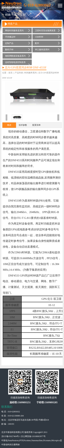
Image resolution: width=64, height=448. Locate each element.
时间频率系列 (41, 56)
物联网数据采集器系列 (15, 56)
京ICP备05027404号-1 (11, 436)
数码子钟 (9, 49)
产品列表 (19, 73)
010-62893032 (14, 411)
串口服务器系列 (42, 49)
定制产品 (9, 43)
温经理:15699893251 (20, 402)
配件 (37, 43)
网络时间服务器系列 (14, 30)
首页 (10, 73)
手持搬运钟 (10, 37)
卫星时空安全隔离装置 (45, 30)
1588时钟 (39, 37)
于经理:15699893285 (47, 402)
